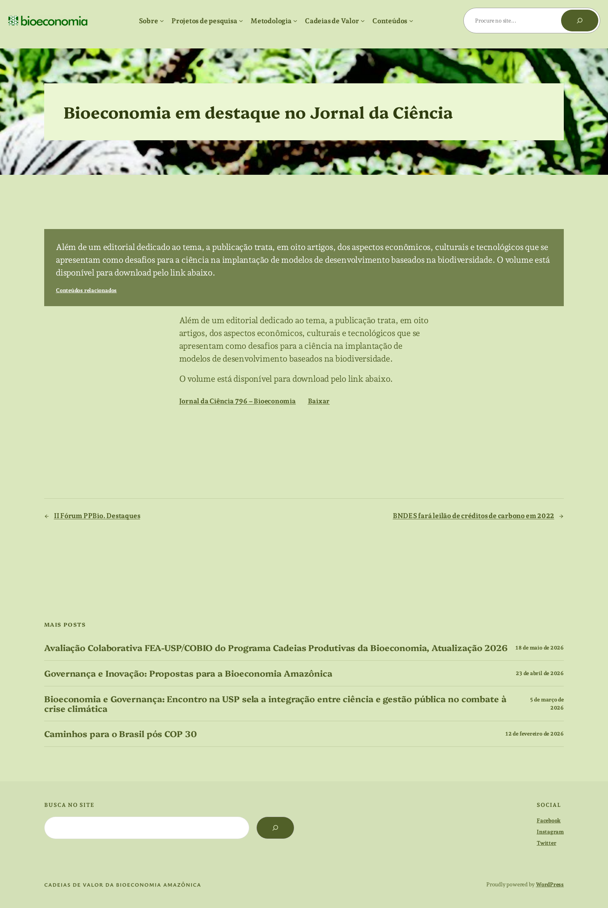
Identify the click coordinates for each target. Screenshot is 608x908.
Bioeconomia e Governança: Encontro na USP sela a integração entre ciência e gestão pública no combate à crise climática (275, 703)
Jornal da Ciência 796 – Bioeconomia (237, 401)
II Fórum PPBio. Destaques (97, 516)
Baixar (319, 401)
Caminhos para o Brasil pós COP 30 (120, 734)
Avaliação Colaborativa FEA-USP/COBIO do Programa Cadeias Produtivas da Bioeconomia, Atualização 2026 (276, 648)
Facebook (549, 820)
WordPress (550, 884)
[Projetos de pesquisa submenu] (241, 21)
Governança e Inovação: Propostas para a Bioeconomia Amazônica (188, 673)
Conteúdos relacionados (86, 290)
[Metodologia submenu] (295, 21)
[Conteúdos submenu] (411, 21)
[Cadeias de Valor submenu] (363, 21)
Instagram (550, 832)
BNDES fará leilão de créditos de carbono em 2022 (473, 516)
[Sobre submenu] (162, 21)
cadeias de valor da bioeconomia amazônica (122, 884)
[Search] (275, 828)
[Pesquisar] (579, 20)
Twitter (546, 843)
